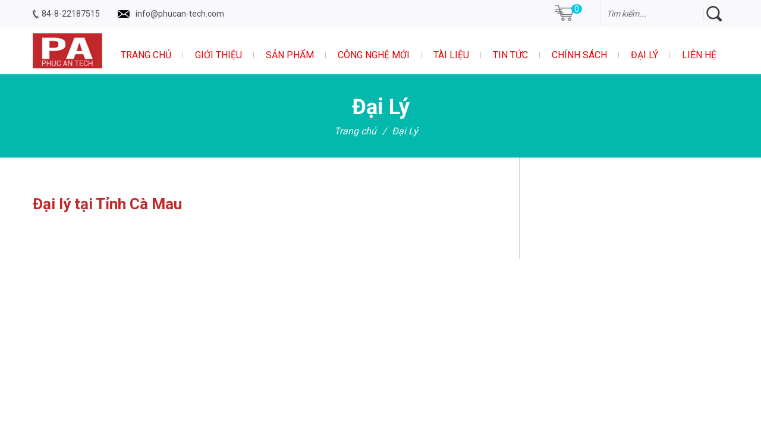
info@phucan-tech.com (180, 13)
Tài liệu (451, 55)
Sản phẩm (290, 55)
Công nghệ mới (374, 55)
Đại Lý (644, 55)
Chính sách (579, 55)
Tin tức (510, 55)
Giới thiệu (218, 55)
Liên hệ (699, 55)
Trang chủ (146, 55)
